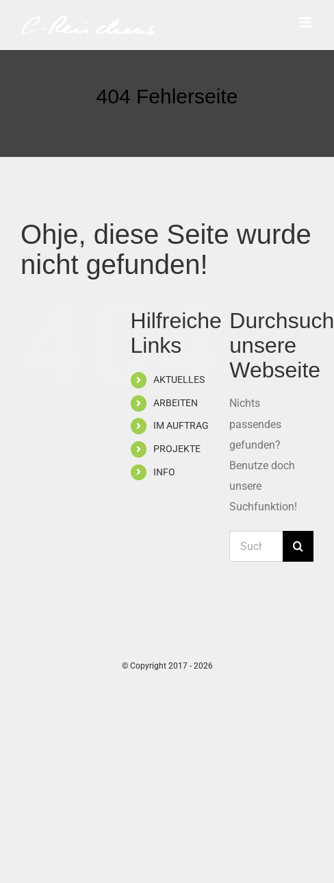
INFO (164, 472)
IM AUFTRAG (181, 425)
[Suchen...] (256, 546)
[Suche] (298, 546)
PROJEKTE (177, 448)
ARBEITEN (175, 402)
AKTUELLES (179, 379)
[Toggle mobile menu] (306, 22)
